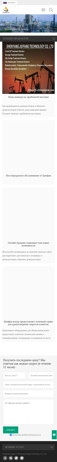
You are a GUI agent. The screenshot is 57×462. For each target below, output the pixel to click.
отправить (10, 430)
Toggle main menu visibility (43, 8)
